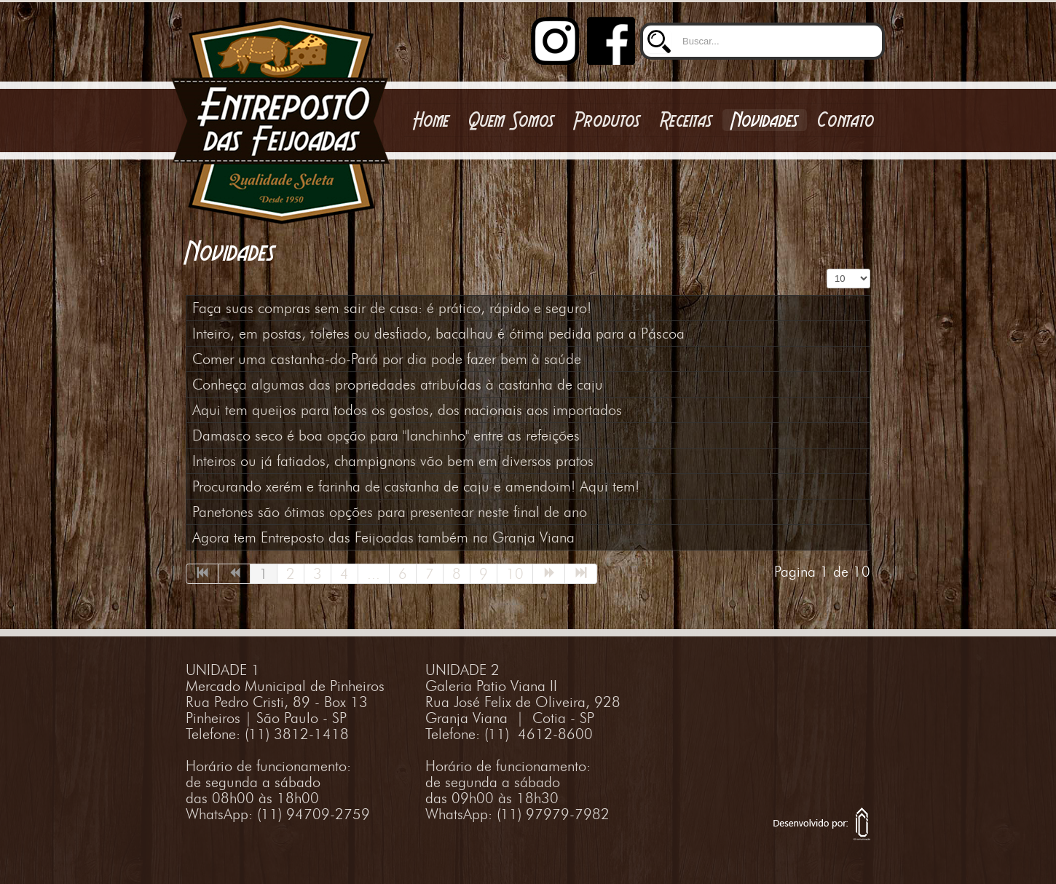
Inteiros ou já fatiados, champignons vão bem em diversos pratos (393, 461)
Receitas (685, 120)
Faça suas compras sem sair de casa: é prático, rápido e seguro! (391, 308)
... (373, 574)
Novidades (764, 120)
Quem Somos (511, 120)
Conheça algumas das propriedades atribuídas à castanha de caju (397, 384)
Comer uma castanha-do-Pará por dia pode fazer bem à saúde (386, 359)
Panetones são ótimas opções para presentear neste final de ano (389, 512)
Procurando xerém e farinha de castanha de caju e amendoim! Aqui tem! (415, 486)
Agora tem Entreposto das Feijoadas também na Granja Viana (383, 537)
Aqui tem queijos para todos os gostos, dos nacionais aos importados (407, 410)
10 (515, 574)
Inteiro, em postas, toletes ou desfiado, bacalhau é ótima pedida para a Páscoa (438, 333)
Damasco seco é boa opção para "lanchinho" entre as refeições (386, 435)
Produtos (606, 120)
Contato (846, 120)
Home (431, 120)
